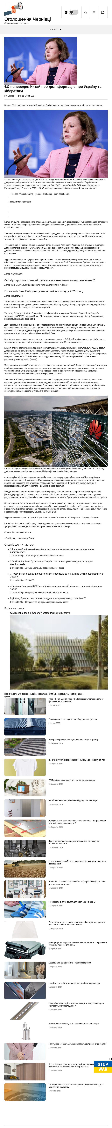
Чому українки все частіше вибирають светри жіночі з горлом (77, 1044)
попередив (60, 694)
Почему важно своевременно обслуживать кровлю (73, 719)
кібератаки (42, 694)
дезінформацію (29, 694)
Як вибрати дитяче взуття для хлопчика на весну (72, 902)
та (67, 694)
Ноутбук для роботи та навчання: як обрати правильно (74, 983)
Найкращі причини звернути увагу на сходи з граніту (73, 739)
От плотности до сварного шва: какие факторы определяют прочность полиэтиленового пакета (77, 923)
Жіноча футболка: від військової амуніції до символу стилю (77, 760)
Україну (73, 694)
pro (15, 694)
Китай (51, 694)
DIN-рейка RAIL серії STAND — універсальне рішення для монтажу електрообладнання (76, 1004)
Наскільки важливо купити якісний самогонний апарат (74, 1023)
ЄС (19, 694)
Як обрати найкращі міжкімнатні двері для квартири (73, 800)
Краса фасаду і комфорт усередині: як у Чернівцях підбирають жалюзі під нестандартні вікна (73, 1065)
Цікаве (11, 96)
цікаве (81, 694)
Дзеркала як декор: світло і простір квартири (70, 963)
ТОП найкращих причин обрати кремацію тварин (72, 780)
